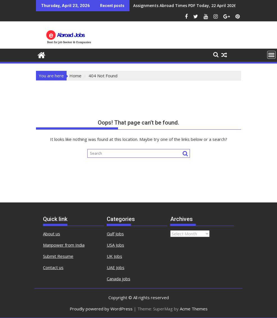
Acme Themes (194, 309)
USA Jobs (115, 245)
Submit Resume (58, 256)
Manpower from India (64, 245)
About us (51, 233)
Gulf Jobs (115, 233)
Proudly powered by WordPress (101, 309)
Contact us (53, 267)
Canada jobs (118, 278)
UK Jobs (114, 256)
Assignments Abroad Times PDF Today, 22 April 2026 (184, 5)
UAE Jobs (115, 267)
